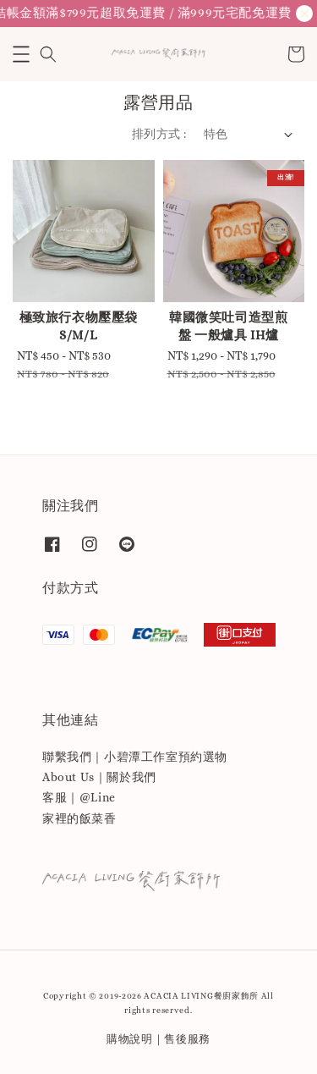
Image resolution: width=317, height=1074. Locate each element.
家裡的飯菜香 (79, 818)
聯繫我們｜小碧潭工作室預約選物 (134, 756)
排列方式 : (159, 133)
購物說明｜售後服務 (158, 1039)
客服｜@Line (79, 797)
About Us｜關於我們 (99, 777)
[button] (21, 54)
